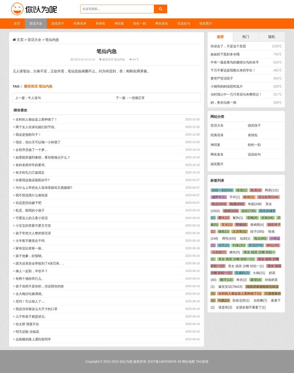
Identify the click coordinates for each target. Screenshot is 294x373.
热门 (245, 37)
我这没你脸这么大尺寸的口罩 (36, 309)
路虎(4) (256, 190)
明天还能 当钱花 (27, 331)
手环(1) (234, 197)
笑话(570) (256, 245)
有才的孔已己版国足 (30, 172)
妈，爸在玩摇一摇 (223, 102)
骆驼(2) (223, 231)
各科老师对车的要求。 (32, 165)
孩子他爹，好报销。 (30, 256)
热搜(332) (237, 204)
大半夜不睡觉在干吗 (30, 241)
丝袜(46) (267, 218)
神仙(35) (273, 245)
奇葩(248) (255, 204)
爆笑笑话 (108, 59)
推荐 (220, 37)
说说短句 (254, 154)
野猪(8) (241, 224)
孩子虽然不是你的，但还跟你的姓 (40, 286)
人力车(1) (239, 231)
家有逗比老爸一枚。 (30, 248)
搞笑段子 (254, 125)
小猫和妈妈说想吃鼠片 (227, 86)
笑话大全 (34, 40)
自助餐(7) (260, 300)
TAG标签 (202, 361)
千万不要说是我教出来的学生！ (233, 70)
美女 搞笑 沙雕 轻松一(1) (236, 259)
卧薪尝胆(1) (241, 300)
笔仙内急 (120, 59)
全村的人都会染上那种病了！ (36, 119)
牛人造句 (34, 98)
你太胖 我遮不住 (27, 324)
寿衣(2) (241, 280)
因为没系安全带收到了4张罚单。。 (41, 263)
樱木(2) (223, 218)
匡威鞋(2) (242, 273)
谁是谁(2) (225, 307)
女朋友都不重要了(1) (251, 307)
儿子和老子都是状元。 (32, 316)
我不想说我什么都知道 (32, 195)
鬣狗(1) (238, 218)
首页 (17, 23)
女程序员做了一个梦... (31, 150)
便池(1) (241, 190)
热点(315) (219, 204)
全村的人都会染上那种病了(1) (239, 293)
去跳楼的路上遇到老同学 (33, 339)
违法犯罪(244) (268, 197)
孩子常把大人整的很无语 (33, 233)
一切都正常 (137, 98)
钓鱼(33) (239, 245)
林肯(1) (249, 197)
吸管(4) (256, 280)
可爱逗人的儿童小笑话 (32, 218)
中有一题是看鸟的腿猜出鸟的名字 (235, 62)
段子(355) (257, 231)
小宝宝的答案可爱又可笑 (33, 225)
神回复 (215, 145)
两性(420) (229, 238)
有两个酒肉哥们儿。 (30, 278)
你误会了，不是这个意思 (228, 46)
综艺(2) (223, 245)
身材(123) (231, 211)
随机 (271, 37)
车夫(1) (227, 224)
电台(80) (260, 238)
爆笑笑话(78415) (230, 286)
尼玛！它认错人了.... (30, 301)
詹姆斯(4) (257, 224)
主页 (20, 40)
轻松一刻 (254, 145)
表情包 (252, 135)
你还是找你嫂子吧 (28, 203)
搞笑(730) (249, 211)
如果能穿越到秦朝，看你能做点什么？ (43, 157)
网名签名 (217, 154)
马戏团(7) (219, 252)
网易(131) (272, 190)
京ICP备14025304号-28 (164, 361)
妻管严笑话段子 (222, 78)
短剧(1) (245, 238)
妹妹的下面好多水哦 (225, 54)
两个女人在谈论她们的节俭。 (36, 127)
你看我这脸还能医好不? (33, 180)
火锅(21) (259, 273)
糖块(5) (234, 252)
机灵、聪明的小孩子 (30, 210)
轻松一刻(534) (222, 190)
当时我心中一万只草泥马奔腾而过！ (236, 94)
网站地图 (188, 361)
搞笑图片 (217, 164)
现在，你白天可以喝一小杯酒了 (38, 142)
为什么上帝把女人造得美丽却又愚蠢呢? (44, 187)
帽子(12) (226, 280)
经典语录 (217, 135)
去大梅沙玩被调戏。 (30, 294)
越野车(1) (219, 197)
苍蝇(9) (252, 218)
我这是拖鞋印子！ (28, 134)
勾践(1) (223, 300)
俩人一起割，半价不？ (32, 271)
